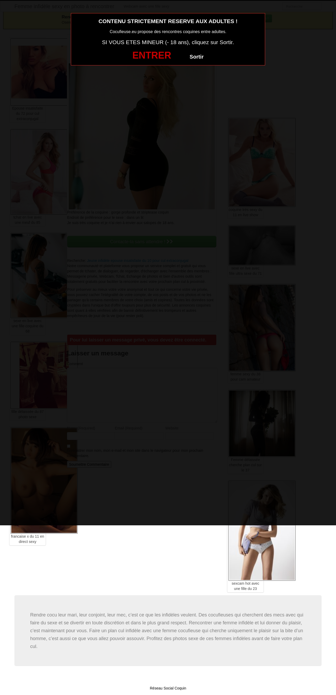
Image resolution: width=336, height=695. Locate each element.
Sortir (196, 57)
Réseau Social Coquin (168, 688)
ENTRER (151, 55)
